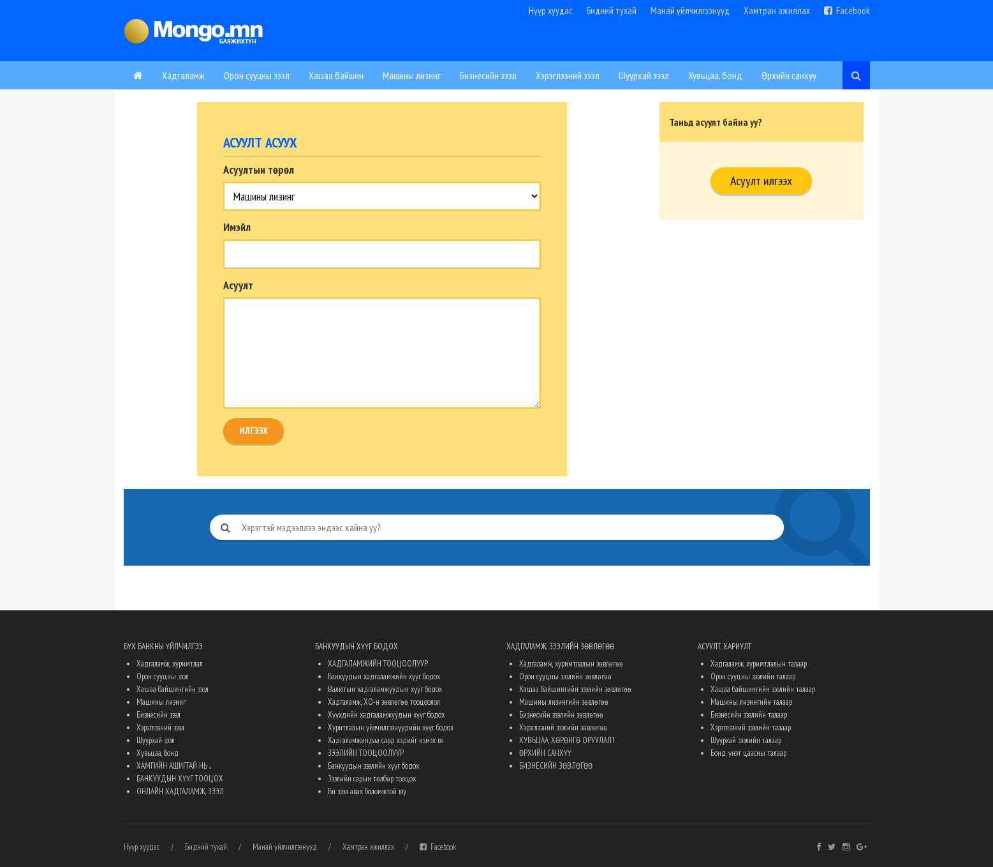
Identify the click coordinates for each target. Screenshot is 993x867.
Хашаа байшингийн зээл (172, 689)
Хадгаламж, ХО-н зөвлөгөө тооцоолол (384, 702)
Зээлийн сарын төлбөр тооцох (372, 778)
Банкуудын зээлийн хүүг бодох (373, 765)
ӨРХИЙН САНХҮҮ (545, 753)
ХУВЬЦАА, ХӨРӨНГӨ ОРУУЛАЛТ (567, 740)
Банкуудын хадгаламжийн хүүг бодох (384, 676)
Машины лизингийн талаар (751, 702)
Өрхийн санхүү (788, 75)
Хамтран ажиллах (777, 10)
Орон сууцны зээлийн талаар (752, 676)
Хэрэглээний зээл (567, 75)
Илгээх (253, 431)
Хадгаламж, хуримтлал (169, 663)
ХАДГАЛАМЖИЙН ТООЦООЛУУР (378, 663)
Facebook (847, 10)
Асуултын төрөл (258, 170)
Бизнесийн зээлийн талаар (748, 714)
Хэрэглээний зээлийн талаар (750, 727)
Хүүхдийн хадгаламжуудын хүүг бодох (386, 714)
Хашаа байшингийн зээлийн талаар (762, 689)
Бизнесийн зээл (488, 75)
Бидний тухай (611, 10)
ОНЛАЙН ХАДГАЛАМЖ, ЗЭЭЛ (180, 791)
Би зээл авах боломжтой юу (367, 791)
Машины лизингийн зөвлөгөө (563, 702)
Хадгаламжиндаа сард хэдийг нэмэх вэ (385, 740)
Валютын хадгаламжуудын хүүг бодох (385, 689)
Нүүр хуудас (551, 10)
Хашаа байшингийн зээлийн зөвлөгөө (575, 689)
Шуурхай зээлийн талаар (745, 740)
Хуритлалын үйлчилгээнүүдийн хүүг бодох (390, 727)
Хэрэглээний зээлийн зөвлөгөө (563, 727)
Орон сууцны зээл (257, 75)
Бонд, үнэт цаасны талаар (748, 753)
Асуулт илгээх (761, 180)
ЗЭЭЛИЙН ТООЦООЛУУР (366, 753)
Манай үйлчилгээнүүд (690, 10)
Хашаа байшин (336, 75)
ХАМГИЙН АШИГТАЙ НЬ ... (173, 765)
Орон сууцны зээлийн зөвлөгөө (565, 676)
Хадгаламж (183, 75)
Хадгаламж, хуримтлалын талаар (758, 663)
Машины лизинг (412, 75)
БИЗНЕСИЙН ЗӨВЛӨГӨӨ (555, 765)
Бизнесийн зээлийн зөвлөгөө (561, 714)
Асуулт (238, 285)
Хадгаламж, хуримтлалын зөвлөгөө (571, 663)
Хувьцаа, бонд (715, 75)
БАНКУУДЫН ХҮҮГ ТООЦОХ (179, 778)
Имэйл (237, 227)
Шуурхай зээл (644, 75)
